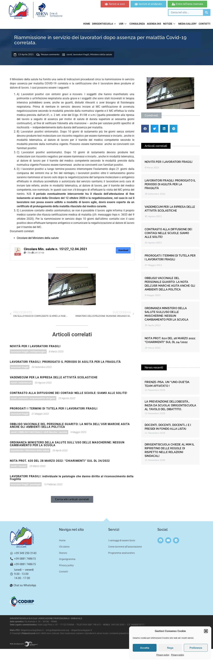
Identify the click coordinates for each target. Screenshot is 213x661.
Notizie (169, 23)
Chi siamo (64, 546)
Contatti (204, 23)
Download (123, 250)
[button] (206, 631)
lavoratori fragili (81, 54)
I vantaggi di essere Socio (121, 540)
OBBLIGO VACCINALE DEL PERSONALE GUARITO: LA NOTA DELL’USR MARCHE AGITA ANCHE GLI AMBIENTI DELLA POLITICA (70, 425)
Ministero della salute (101, 54)
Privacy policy (162, 655)
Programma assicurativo (121, 552)
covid (69, 54)
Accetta (144, 647)
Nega (170, 647)
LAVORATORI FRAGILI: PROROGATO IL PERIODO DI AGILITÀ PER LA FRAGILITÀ (65, 361)
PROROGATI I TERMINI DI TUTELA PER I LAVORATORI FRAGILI (54, 408)
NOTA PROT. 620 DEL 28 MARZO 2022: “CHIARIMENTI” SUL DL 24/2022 (60, 460)
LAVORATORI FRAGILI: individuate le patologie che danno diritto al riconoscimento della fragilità (72, 478)
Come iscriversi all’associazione (125, 546)
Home (86, 23)
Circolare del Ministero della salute (38, 238)
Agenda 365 (154, 23)
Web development (24, 644)
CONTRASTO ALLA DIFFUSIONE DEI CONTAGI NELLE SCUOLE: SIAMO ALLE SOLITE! (68, 393)
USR (122, 23)
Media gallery (187, 23)
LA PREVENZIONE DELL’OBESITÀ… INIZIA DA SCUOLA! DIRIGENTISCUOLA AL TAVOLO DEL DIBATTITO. (170, 405)
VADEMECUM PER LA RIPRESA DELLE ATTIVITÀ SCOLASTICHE (54, 377)
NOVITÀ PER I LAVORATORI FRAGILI (35, 346)
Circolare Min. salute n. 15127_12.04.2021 (55, 249)
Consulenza (137, 23)
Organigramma (67, 559)
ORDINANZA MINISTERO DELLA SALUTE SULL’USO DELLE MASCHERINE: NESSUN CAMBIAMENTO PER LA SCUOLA (67, 444)
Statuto (63, 552)
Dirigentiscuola (104, 23)
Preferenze (196, 647)
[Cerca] (206, 12)
